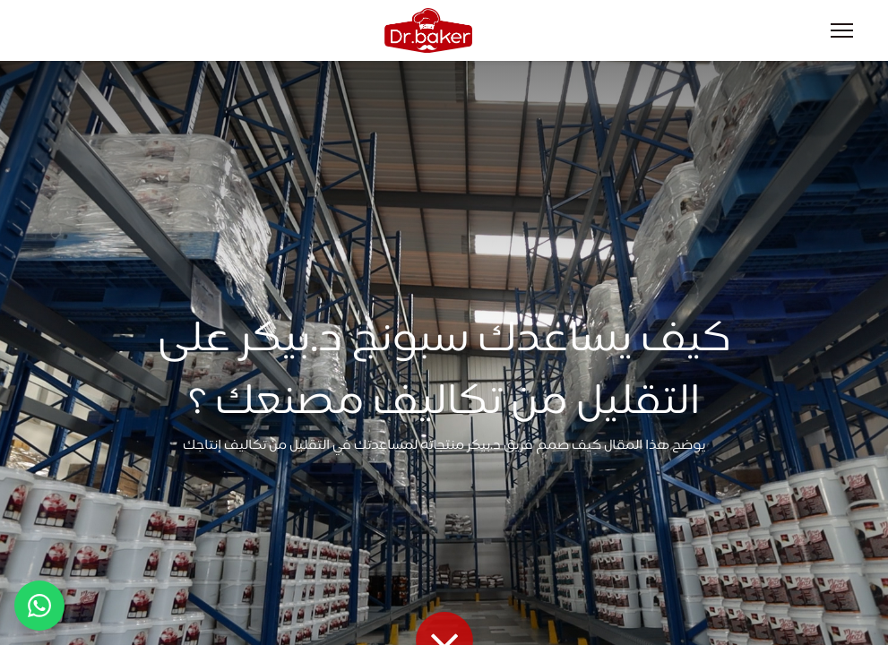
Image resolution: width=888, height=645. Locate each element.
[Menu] (842, 30)
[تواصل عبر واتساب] (39, 605)
